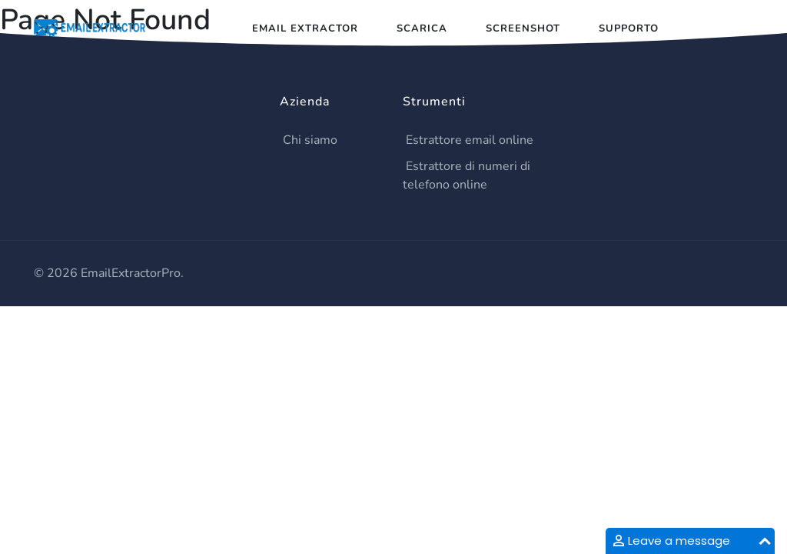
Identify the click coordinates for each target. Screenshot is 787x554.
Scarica (422, 28)
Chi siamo (310, 140)
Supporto (629, 28)
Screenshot (523, 28)
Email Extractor (305, 28)
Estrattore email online (469, 140)
